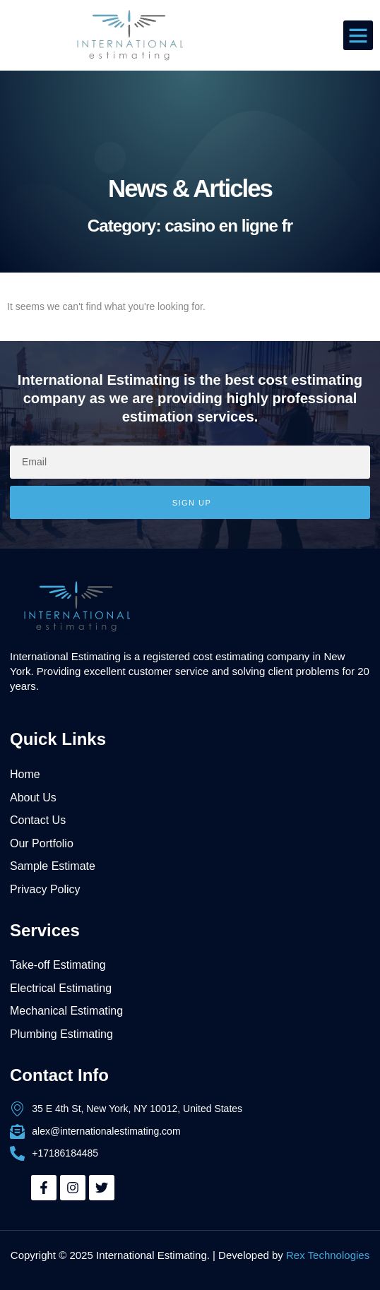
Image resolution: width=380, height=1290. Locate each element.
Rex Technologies (327, 1255)
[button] (358, 35)
